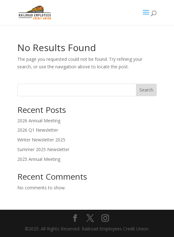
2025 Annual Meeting (38, 159)
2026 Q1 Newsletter (37, 130)
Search (146, 90)
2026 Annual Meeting (38, 121)
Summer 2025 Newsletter (43, 149)
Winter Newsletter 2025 (41, 140)
